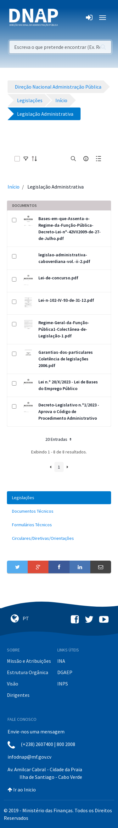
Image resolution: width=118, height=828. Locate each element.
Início (14, 187)
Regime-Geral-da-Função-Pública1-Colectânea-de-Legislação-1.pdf (63, 329)
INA (61, 661)
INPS (62, 683)
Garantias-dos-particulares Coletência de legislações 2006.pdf (65, 358)
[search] (73, 159)
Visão (12, 683)
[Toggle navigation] (67, 17)
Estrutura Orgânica (27, 672)
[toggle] (25, 159)
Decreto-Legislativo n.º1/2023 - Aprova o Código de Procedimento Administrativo (68, 411)
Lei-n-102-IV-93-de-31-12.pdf (66, 300)
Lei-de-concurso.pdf (58, 278)
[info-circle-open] (86, 159)
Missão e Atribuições (29, 661)
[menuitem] (59, 497)
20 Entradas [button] (59, 439)
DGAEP (64, 672)
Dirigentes (18, 695)
